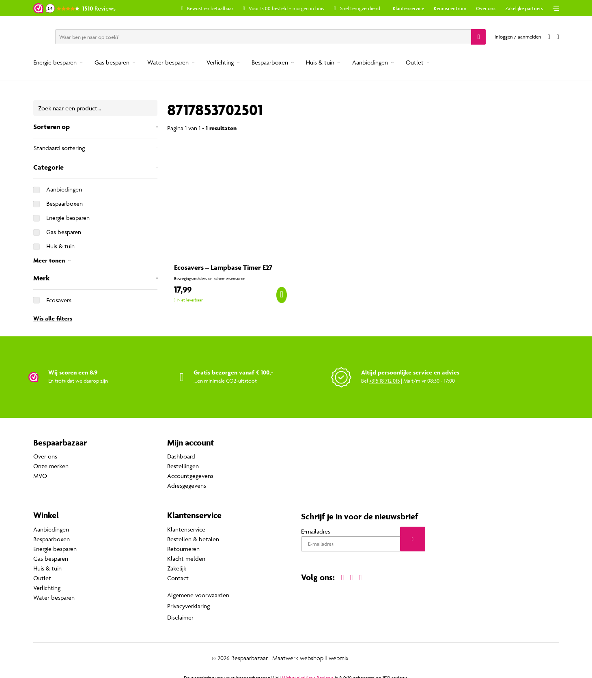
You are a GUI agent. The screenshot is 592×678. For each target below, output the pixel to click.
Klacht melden (186, 558)
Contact (178, 578)
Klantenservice (408, 8)
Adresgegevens (186, 486)
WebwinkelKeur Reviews (308, 674)
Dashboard (181, 457)
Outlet (415, 62)
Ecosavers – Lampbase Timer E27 (223, 267)
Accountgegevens (190, 476)
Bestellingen (183, 466)
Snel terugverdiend (375, 8)
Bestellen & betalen (193, 539)
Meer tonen (49, 260)
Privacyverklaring (188, 604)
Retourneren (183, 549)
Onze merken (51, 466)
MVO (40, 476)
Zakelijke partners (524, 8)
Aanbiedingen (370, 62)
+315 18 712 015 (384, 380)
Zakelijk (176, 568)
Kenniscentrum (450, 8)
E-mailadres (315, 531)
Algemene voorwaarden (198, 594)
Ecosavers (58, 300)
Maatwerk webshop (297, 654)
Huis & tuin (320, 62)
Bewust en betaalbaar (225, 8)
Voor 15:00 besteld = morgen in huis (302, 8)
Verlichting (220, 62)
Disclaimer (180, 614)
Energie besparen (55, 62)
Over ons (485, 8)
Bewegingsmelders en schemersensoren (209, 278)
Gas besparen (112, 62)
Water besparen (168, 62)
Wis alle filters (52, 318)
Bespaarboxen (270, 62)
